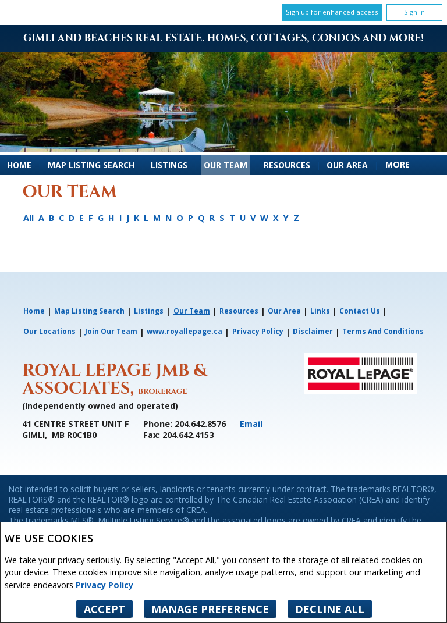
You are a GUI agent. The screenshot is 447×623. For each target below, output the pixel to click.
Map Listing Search (91, 164)
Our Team (225, 164)
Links (320, 311)
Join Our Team (111, 331)
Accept (104, 609)
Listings (169, 164)
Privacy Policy (104, 584)
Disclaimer (313, 331)
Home (19, 164)
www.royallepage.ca (184, 331)
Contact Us (359, 311)
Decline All (329, 609)
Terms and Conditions (383, 331)
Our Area (347, 164)
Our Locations (49, 331)
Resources (287, 164)
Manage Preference (210, 609)
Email (251, 423)
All (28, 218)
